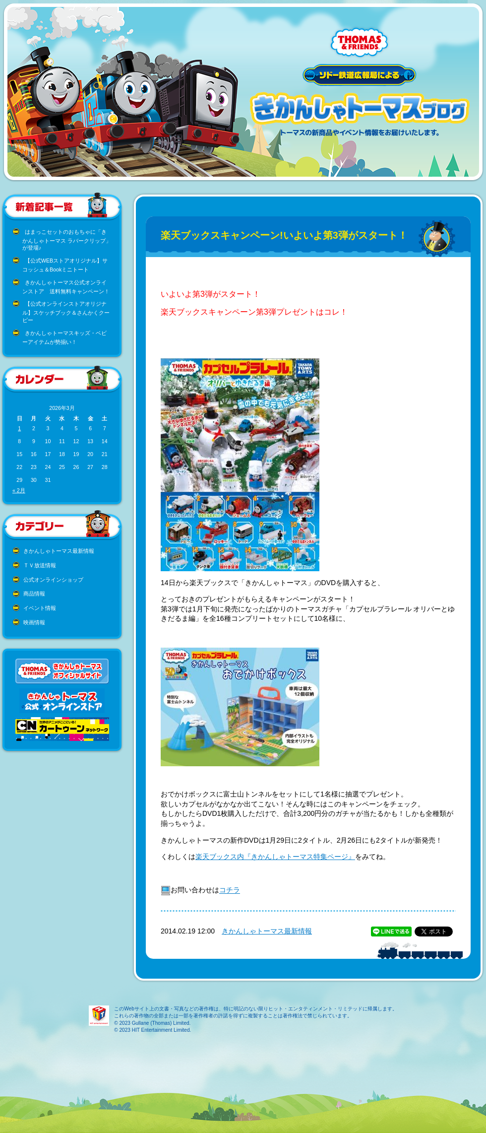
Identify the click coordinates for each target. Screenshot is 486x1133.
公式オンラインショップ (53, 580)
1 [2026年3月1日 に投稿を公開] (19, 428)
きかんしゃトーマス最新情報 (58, 551)
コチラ (229, 890)
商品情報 (34, 594)
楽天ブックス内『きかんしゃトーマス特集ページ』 (275, 857)
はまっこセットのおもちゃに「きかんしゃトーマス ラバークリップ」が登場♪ (66, 240)
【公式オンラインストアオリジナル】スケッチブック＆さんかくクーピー (66, 312)
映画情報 (34, 622)
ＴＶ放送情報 (39, 565)
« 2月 (18, 490)
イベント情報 (39, 608)
